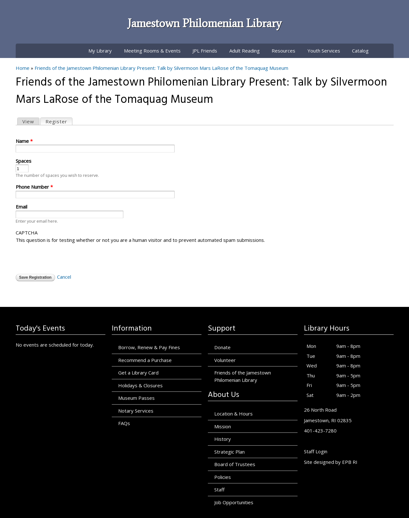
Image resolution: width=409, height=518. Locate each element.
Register (58, 121)
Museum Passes (136, 398)
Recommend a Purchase (145, 360)
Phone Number (34, 187)
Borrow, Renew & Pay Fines (149, 347)
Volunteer (225, 360)
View (28, 121)
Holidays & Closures (140, 385)
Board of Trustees (234, 464)
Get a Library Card (138, 372)
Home (22, 68)
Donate (222, 347)
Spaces (23, 161)
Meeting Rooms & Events (152, 50)
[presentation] (64, 255)
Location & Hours (233, 413)
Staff (219, 489)
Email (21, 206)
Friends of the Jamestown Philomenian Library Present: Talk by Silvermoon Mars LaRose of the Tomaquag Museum (161, 68)
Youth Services (323, 50)
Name (24, 141)
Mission (222, 426)
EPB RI (349, 462)
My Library (100, 50)
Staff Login (315, 451)
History (222, 439)
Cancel (64, 277)
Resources (283, 50)
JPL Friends (204, 50)
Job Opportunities (233, 502)
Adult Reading (244, 50)
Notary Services (135, 410)
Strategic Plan (229, 451)
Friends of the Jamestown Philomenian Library (242, 376)
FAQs (124, 423)
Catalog (360, 50)
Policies (222, 477)
